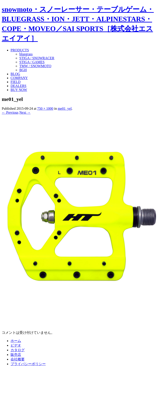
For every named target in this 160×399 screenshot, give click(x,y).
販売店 (16, 354)
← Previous (10, 112)
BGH (23, 70)
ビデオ (16, 345)
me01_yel (65, 108)
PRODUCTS (20, 50)
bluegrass (26, 54)
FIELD (15, 82)
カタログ (18, 350)
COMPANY (19, 78)
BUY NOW (19, 90)
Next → (25, 112)
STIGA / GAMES (32, 62)
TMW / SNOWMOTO (35, 66)
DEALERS (18, 86)
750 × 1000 (45, 108)
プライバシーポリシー (28, 364)
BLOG (15, 74)
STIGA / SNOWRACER (36, 58)
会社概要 (18, 359)
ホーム (16, 341)
